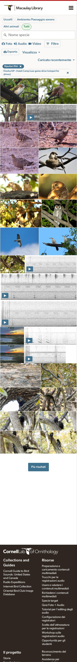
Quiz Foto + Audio (53, 605)
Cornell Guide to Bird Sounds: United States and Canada (16, 575)
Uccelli (8, 19)
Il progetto (12, 652)
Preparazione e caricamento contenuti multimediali (55, 570)
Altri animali (11, 26)
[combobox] (41, 35)
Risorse (48, 560)
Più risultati (38, 466)
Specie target (50, 600)
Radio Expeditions (14, 582)
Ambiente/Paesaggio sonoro (35, 19)
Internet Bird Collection (17, 586)
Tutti (27, 26)
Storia (6, 658)
